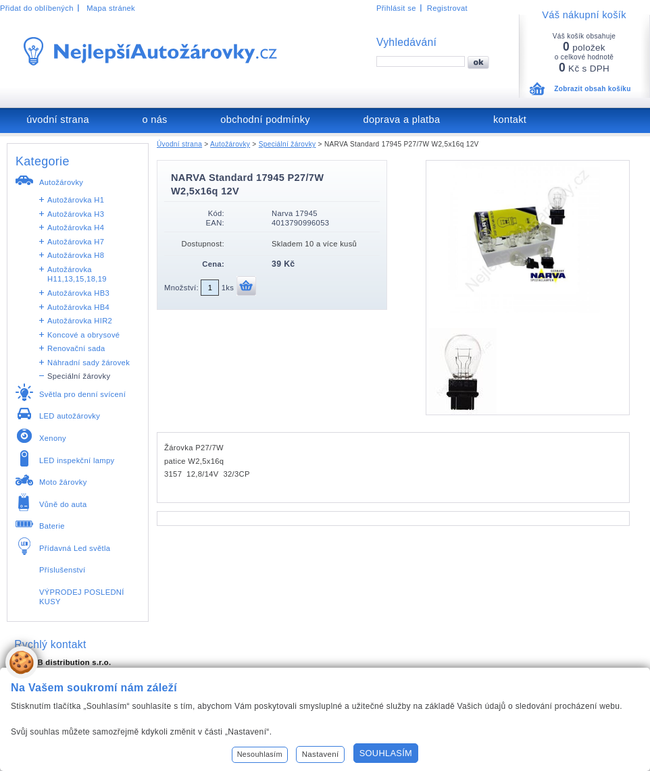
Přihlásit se (396, 8)
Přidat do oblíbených (37, 8)
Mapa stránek (110, 8)
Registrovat (447, 8)
